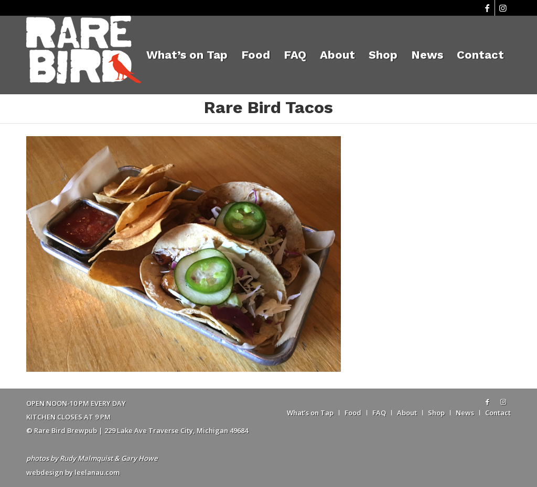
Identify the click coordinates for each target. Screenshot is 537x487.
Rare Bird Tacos (268, 107)
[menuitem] (186, 55)
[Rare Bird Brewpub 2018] (83, 55)
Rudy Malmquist (86, 458)
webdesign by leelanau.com (73, 472)
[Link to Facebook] (487, 8)
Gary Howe (139, 458)
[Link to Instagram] (503, 8)
